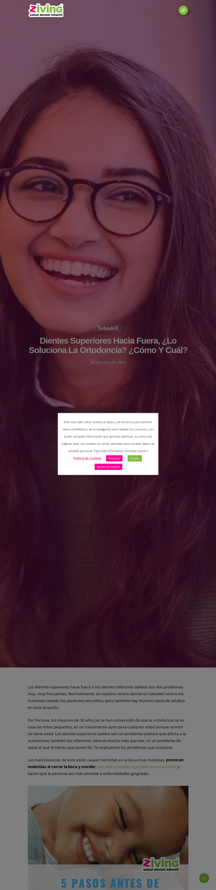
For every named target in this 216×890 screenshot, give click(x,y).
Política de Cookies (87, 458)
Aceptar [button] (134, 458)
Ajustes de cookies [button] (108, 466)
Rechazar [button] (114, 458)
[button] (183, 10)
